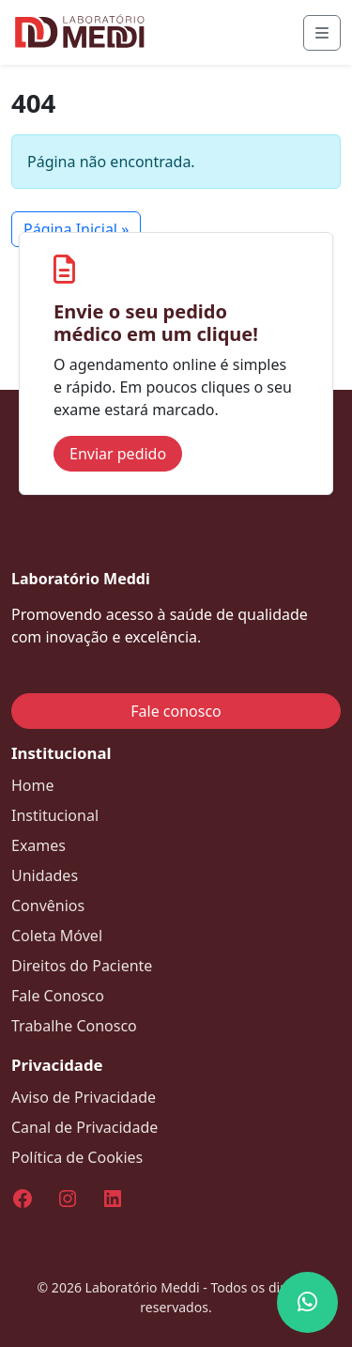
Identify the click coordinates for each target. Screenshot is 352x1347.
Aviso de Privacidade (83, 1097)
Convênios (47, 905)
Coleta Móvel (56, 935)
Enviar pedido (117, 453)
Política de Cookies (77, 1157)
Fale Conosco (57, 995)
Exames (38, 845)
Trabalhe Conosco (74, 1025)
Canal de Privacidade (84, 1127)
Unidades (44, 875)
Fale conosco (176, 711)
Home (32, 785)
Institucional (55, 815)
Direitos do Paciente (81, 965)
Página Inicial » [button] (76, 229)
